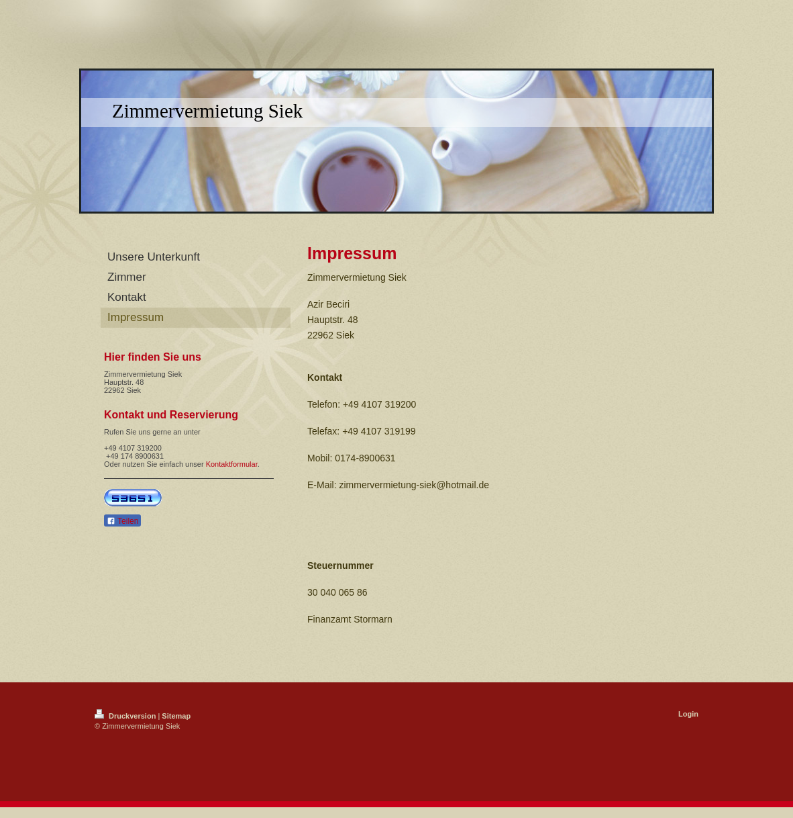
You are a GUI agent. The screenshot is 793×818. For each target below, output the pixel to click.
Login (688, 714)
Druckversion (126, 716)
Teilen (122, 521)
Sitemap (176, 716)
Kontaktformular (232, 464)
